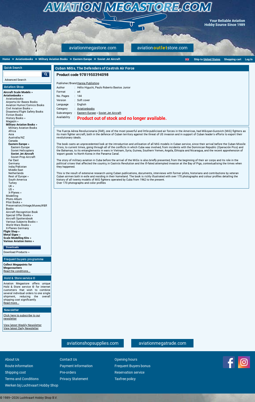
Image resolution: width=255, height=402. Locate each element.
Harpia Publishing (88, 83)
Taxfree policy (125, 379)
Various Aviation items (17, 241)
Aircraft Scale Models (17, 92)
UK (10, 186)
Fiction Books (14, 115)
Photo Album (14, 199)
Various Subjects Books (21, 221)
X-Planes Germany (17, 228)
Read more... (11, 303)
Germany (14, 163)
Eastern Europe (17, 144)
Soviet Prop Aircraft (23, 157)
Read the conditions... (16, 271)
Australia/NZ (16, 137)
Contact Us (68, 359)
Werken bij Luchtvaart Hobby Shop (31, 385)
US (10, 189)
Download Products (15, 252)
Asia (11, 134)
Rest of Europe (17, 176)
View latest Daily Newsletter (21, 328)
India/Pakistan (17, 166)
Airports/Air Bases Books (22, 102)
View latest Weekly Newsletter (22, 325)
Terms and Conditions (22, 379)
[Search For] (22, 74)
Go (45, 74)
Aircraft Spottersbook (19, 218)
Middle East (15, 170)
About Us (12, 359)
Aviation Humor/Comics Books (25, 105)
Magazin (11, 121)
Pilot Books (13, 202)
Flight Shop (10, 231)
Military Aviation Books (20, 124)
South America (17, 179)
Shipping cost (15, 372)
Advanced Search (15, 79)
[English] (187, 59)
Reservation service (129, 372)
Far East (13, 160)
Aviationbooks (12, 95)
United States (211, 59)
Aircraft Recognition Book (22, 212)
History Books (14, 118)
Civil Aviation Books (18, 108)
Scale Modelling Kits (16, 238)
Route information (19, 366)
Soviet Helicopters (22, 150)
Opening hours (126, 359)
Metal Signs (10, 234)
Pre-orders (68, 372)
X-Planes (13, 192)
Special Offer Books (18, 215)
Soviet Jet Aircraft (22, 153)
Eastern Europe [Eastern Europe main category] (20, 147)
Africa (12, 131)
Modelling (12, 196)
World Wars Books (17, 225)
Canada (13, 140)
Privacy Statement (74, 379)
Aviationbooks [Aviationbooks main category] (14, 98)
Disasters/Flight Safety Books (24, 111)
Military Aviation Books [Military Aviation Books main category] (22, 128)
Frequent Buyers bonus (132, 366)
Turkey (12, 183)
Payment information (76, 366)
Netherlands (16, 173)
